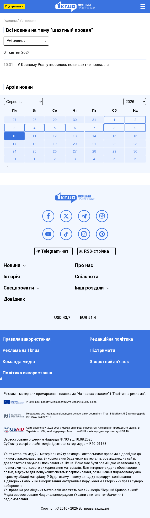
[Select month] (23, 101)
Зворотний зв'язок (109, 361)
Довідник (14, 299)
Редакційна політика (111, 339)
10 (14, 136)
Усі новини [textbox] (16, 41)
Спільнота (86, 276)
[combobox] (26, 41)
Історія (12, 276)
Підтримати (14, 6)
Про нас (84, 265)
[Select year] (134, 101)
